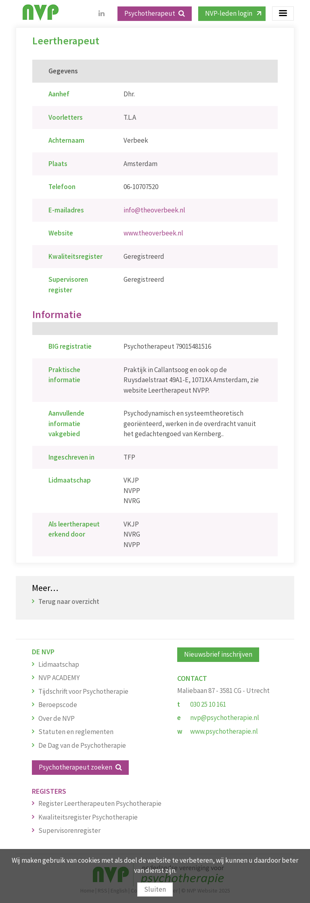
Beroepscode (57, 704)
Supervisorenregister (69, 830)
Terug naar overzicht (68, 601)
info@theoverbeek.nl (154, 210)
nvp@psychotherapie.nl (224, 717)
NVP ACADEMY (59, 677)
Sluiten (155, 889)
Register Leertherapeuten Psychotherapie (99, 803)
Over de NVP (56, 718)
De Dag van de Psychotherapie (82, 745)
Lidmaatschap (58, 664)
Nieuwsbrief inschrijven (218, 654)
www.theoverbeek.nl (153, 233)
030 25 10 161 (208, 704)
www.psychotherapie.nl (224, 731)
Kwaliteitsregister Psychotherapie (88, 817)
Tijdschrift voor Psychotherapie (83, 691)
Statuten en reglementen (75, 731)
